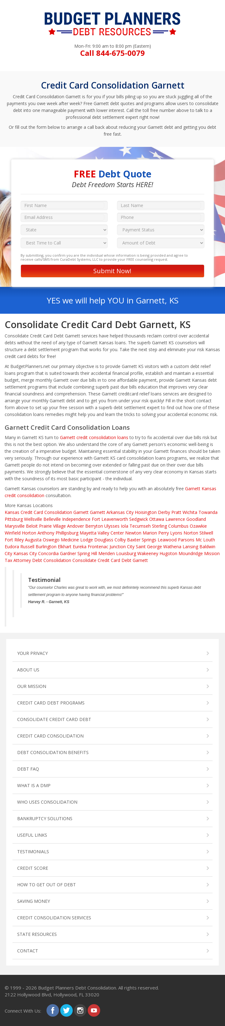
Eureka (79, 546)
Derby (164, 512)
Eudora (12, 546)
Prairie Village (52, 526)
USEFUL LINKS (32, 835)
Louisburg (126, 553)
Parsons (186, 540)
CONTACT (27, 951)
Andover (75, 526)
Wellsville (33, 519)
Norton (190, 533)
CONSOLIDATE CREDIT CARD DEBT (54, 719)
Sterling (159, 526)
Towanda (208, 512)
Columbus (178, 526)
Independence (76, 519)
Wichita (190, 512)
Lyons (176, 533)
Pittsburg (14, 519)
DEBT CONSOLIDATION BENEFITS (53, 752)
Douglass (103, 540)
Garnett (97, 512)
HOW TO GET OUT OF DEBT (46, 885)
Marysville (15, 526)
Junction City (122, 546)
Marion (150, 533)
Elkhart (64, 546)
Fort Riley (14, 540)
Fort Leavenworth (110, 519)
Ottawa (156, 519)
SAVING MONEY (33, 901)
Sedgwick (138, 519)
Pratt (176, 512)
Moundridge (191, 553)
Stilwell (206, 533)
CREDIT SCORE (32, 868)
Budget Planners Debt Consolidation (77, 988)
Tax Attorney (18, 560)
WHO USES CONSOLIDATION (47, 802)
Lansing (190, 546)
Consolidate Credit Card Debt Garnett (110, 560)
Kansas (12, 512)
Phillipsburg (67, 533)
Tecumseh (140, 526)
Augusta (33, 540)
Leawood (167, 540)
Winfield (13, 533)
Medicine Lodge (77, 540)
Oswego (51, 540)
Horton (29, 533)
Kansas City (25, 553)
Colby (120, 540)
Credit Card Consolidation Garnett (55, 512)
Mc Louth (205, 540)
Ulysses (112, 526)
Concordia (48, 553)
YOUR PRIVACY (32, 653)
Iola (124, 526)
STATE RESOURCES (37, 934)
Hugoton (168, 553)
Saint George (149, 546)
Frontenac (98, 546)
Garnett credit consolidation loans (94, 437)
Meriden (106, 553)
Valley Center (111, 533)
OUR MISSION (31, 686)
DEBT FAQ (28, 769)
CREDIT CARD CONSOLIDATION (50, 736)
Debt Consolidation (51, 560)
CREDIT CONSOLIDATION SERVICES (54, 918)
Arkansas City (120, 512)
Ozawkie (198, 526)
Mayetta (88, 533)
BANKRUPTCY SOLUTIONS (44, 818)
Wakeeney (147, 553)
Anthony (45, 533)
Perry (163, 533)
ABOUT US (28, 670)
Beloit (32, 526)
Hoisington (146, 512)
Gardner (68, 553)
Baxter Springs (141, 540)
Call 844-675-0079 (112, 53)
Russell (27, 546)
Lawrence (175, 519)
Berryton (94, 526)
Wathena (172, 546)
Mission (212, 553)
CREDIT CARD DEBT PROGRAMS (51, 703)
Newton (133, 533)
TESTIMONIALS (33, 851)
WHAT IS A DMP (34, 785)
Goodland (196, 519)
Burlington (46, 546)
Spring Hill (87, 553)
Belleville (52, 519)
